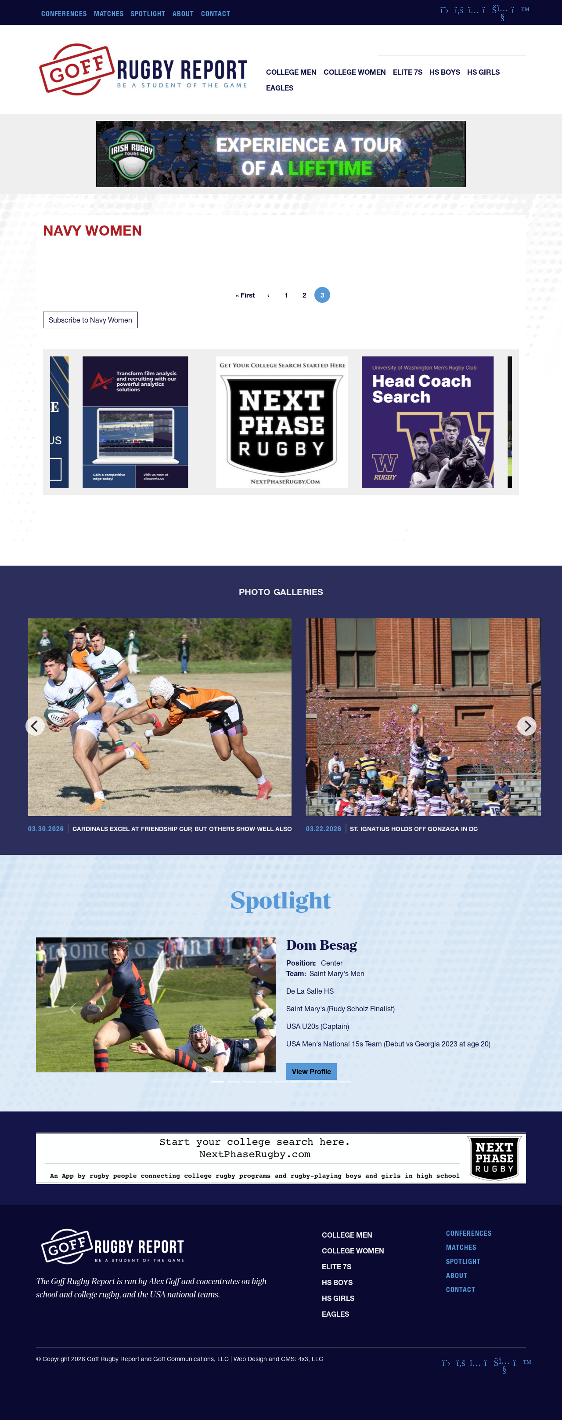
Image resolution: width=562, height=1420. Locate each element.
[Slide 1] (217, 1082)
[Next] (527, 726)
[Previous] (35, 726)
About (183, 13)
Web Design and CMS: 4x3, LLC (278, 1359)
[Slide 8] (328, 1082)
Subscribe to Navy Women (90, 320)
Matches (109, 13)
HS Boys (444, 72)
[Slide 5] (281, 1082)
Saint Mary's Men (337, 973)
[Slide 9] (344, 1082)
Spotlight (148, 13)
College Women (355, 72)
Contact (216, 13)
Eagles (279, 88)
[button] (72, 1008)
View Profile (311, 1071)
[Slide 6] (296, 1082)
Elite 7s (407, 72)
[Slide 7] (312, 1082)
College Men (291, 72)
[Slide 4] (265, 1082)
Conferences (64, 13)
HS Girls (483, 72)
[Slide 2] (233, 1082)
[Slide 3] (249, 1082)
